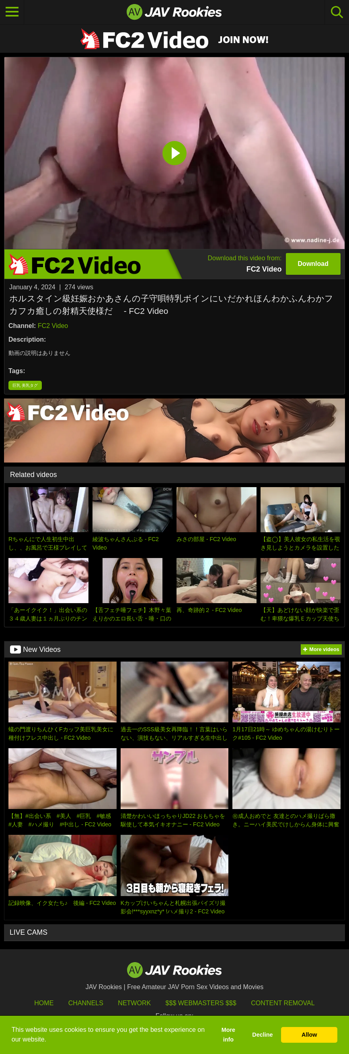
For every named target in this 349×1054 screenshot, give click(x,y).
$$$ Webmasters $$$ (201, 1003)
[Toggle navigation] (12, 12)
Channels (85, 1003)
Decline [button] (262, 1034)
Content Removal (283, 1003)
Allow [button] (309, 1034)
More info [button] (228, 1035)
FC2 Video (53, 325)
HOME (43, 1003)
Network (134, 1003)
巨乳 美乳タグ (25, 385)
